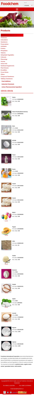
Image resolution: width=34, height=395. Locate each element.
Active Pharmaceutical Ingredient (12, 87)
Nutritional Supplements (7, 65)
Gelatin (14, 284)
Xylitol (14, 298)
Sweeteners (4, 42)
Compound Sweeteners (7, 76)
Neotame (14, 270)
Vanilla (14, 255)
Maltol (13, 212)
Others (3, 74)
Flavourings (4, 59)
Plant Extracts (5, 68)
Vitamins (3, 53)
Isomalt (14, 313)
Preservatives (4, 44)
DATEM (14, 140)
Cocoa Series (4, 72)
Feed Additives (6, 81)
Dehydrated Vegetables (7, 55)
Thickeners (4, 37)
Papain (14, 227)
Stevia (13, 97)
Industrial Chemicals (8, 84)
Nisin (13, 126)
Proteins (3, 48)
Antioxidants (4, 40)
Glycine (14, 327)
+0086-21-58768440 (26, 385)
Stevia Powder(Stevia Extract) (20, 111)
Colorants (3, 57)
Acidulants (4, 46)
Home (18, 26)
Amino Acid (4, 63)
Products (23, 26)
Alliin (13, 241)
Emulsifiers (4, 70)
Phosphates (4, 50)
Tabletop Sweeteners (7, 78)
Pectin (14, 169)
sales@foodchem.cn (18, 388)
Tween (14, 155)
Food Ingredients (7, 35)
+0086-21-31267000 (10, 385)
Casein (14, 183)
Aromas (3, 61)
